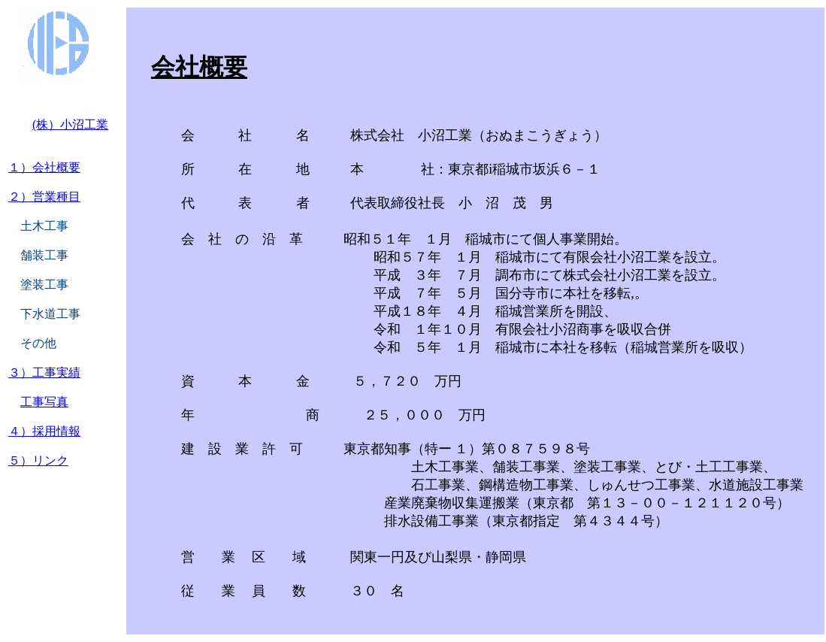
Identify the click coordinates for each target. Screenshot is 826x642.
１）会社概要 (44, 167)
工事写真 (44, 401)
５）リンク (38, 460)
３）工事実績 (44, 372)
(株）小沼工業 (70, 124)
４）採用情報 (44, 431)
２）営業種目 (44, 196)
